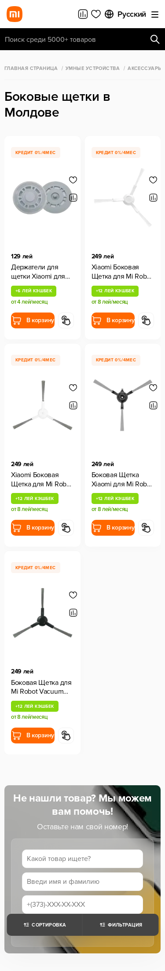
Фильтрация (120, 924)
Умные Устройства (93, 68)
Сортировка (44, 924)
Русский (125, 14)
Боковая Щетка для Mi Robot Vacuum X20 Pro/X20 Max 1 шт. (41, 687)
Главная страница (31, 68)
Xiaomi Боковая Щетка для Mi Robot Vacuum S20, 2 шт (122, 272)
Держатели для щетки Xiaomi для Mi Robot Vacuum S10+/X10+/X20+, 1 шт (42, 272)
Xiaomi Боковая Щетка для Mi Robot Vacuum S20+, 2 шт (41, 480)
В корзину (32, 320)
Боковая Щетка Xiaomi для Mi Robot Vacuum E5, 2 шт (122, 480)
